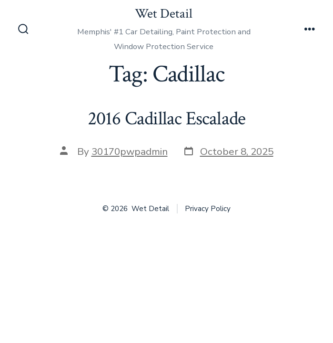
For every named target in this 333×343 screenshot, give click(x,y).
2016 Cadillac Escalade (167, 118)
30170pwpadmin (129, 151)
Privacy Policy (208, 208)
